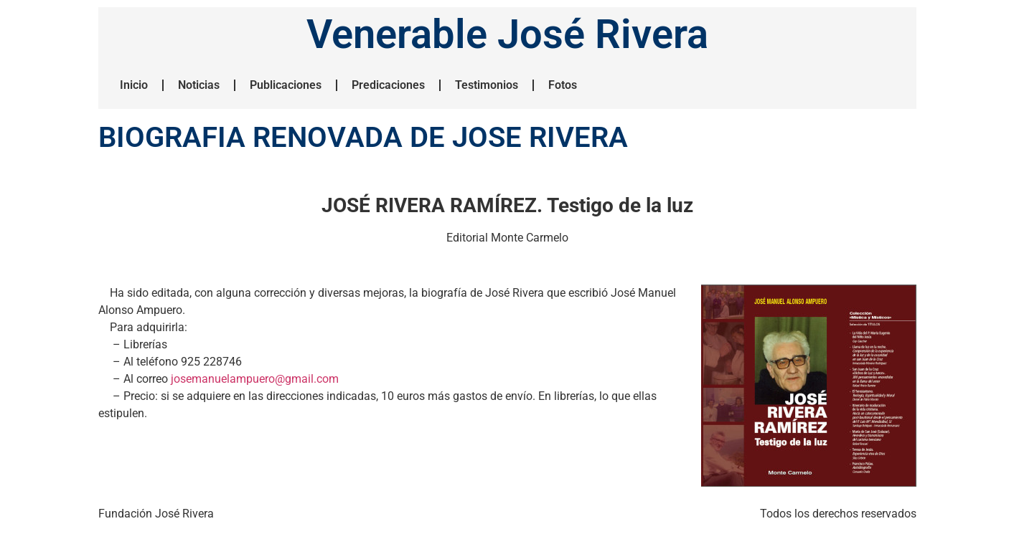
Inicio (134, 85)
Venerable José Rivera (507, 34)
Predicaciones (388, 85)
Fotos (562, 85)
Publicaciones (285, 85)
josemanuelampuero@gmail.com (255, 379)
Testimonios (486, 85)
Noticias (199, 85)
